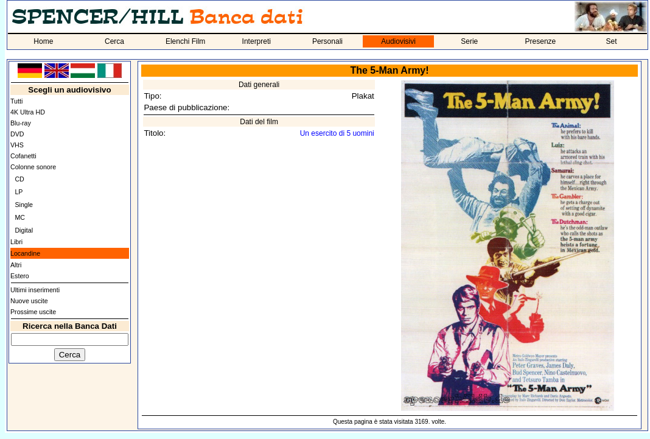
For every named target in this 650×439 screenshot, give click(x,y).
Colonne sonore (33, 166)
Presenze (540, 41)
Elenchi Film (185, 41)
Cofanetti (23, 156)
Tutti (16, 101)
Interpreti (256, 41)
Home (43, 41)
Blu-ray (20, 123)
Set (611, 41)
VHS (17, 145)
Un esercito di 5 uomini (337, 133)
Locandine (25, 253)
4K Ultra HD (27, 112)
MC (20, 217)
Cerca (114, 41)
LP (19, 191)
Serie (469, 41)
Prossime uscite (33, 311)
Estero (19, 275)
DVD (17, 134)
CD (19, 179)
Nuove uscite (29, 300)
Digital (24, 230)
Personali (327, 41)
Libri (16, 241)
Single (24, 204)
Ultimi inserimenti (35, 289)
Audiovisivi (398, 41)
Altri (15, 265)
